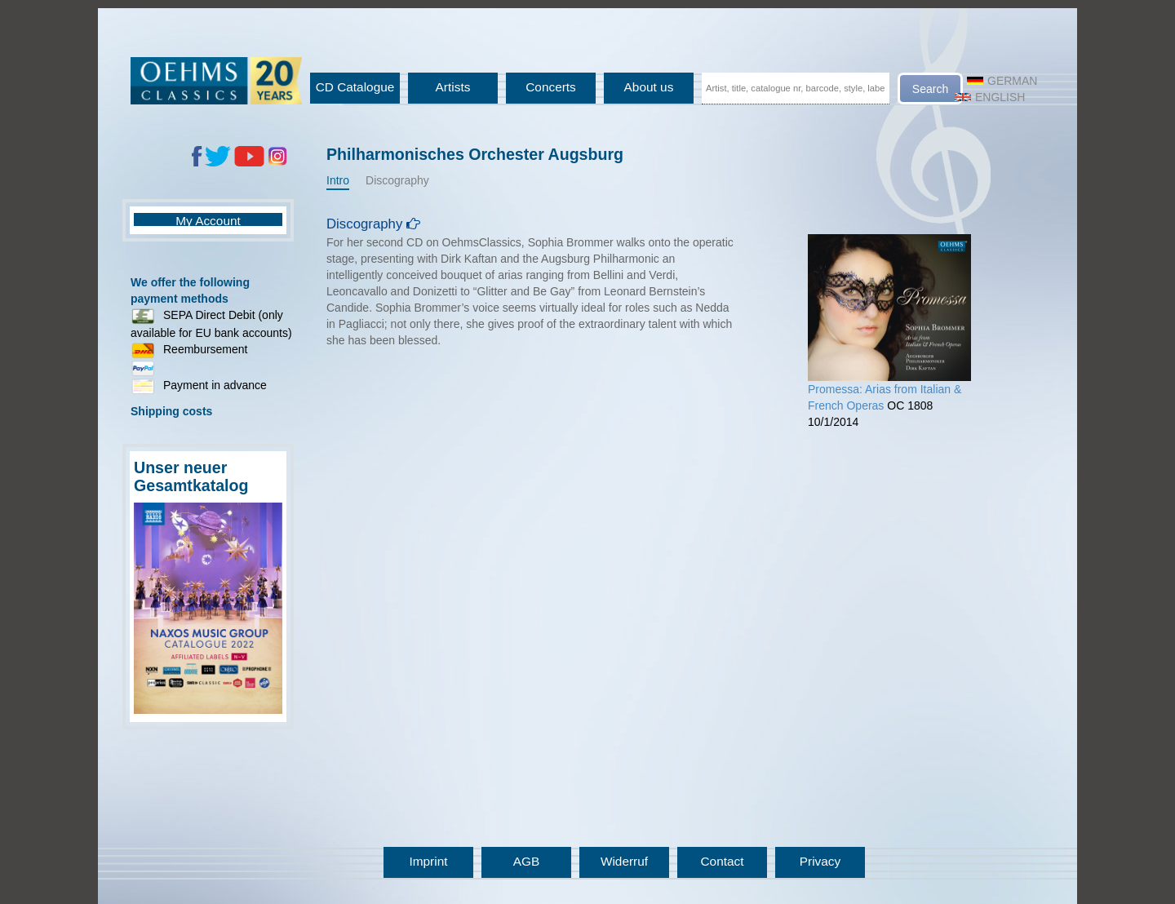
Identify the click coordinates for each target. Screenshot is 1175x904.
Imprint (428, 861)
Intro (337, 180)
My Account (208, 221)
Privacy (820, 861)
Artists (453, 87)
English (990, 97)
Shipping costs (171, 411)
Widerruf (624, 861)
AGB (526, 861)
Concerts (550, 87)
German (1002, 80)
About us (649, 87)
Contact (721, 861)
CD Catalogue (355, 87)
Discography (397, 180)
